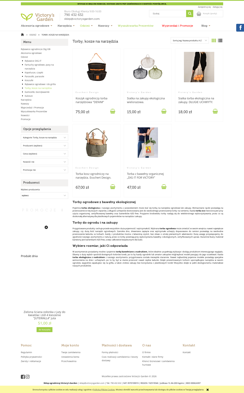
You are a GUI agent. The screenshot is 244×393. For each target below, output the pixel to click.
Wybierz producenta (30, 189)
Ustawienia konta (70, 356)
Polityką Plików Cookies (104, 389)
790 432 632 (73, 15)
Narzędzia (26, 99)
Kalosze (29, 95)
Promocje (25, 119)
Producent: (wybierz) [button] (32, 145)
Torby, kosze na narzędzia (38, 88)
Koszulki (29, 80)
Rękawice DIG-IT (33, 60)
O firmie (146, 352)
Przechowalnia (68, 361)
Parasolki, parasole (34, 76)
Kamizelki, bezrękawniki (37, 91)
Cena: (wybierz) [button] (30, 153)
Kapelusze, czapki (34, 72)
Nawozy (25, 103)
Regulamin (26, 352)
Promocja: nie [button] (29, 169)
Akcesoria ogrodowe (31, 53)
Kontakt (187, 352)
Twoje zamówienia (70, 352)
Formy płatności (110, 352)
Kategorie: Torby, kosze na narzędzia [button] (40, 137)
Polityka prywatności (31, 356)
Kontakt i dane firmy (152, 356)
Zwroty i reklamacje (31, 361)
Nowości (25, 115)
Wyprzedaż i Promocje (32, 107)
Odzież (24, 56)
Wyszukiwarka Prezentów (34, 111)
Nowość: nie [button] (28, 161)
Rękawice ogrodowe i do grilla (40, 84)
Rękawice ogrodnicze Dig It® (36, 49)
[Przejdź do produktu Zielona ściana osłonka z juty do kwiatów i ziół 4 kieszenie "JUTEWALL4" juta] (44, 291)
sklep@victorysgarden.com (82, 19)
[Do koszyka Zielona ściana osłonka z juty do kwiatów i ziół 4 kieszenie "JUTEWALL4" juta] (44, 329)
